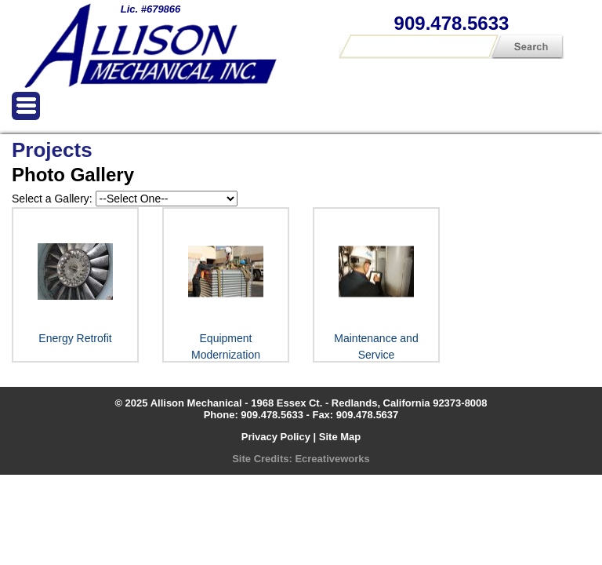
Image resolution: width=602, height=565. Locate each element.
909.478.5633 (452, 23)
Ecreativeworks (332, 459)
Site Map (340, 437)
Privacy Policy (275, 437)
